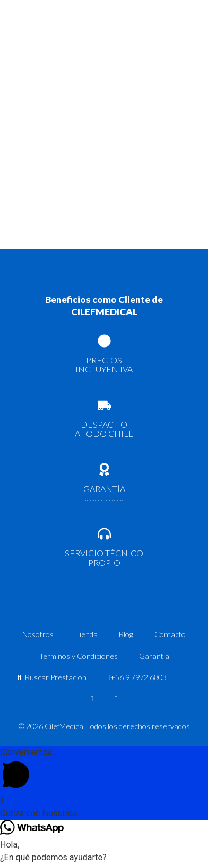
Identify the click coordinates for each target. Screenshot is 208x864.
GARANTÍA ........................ (104, 493)
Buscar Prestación (52, 677)
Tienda (86, 634)
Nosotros (38, 634)
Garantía (154, 655)
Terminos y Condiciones (78, 655)
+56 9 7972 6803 (137, 677)
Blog (126, 634)
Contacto (170, 634)
